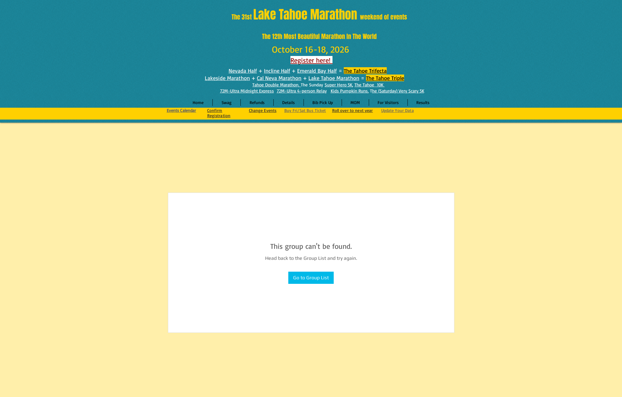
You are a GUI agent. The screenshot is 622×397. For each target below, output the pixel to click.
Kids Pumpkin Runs (349, 91)
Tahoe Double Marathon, (276, 85)
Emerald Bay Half (317, 70)
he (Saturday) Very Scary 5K (398, 91)
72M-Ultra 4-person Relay (302, 91)
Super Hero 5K (338, 85)
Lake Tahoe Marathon (333, 78)
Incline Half (277, 70)
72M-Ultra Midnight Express (247, 91)
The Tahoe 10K (369, 85)
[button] (289, 102)
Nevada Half (243, 70)
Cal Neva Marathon (279, 78)
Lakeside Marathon (227, 78)
